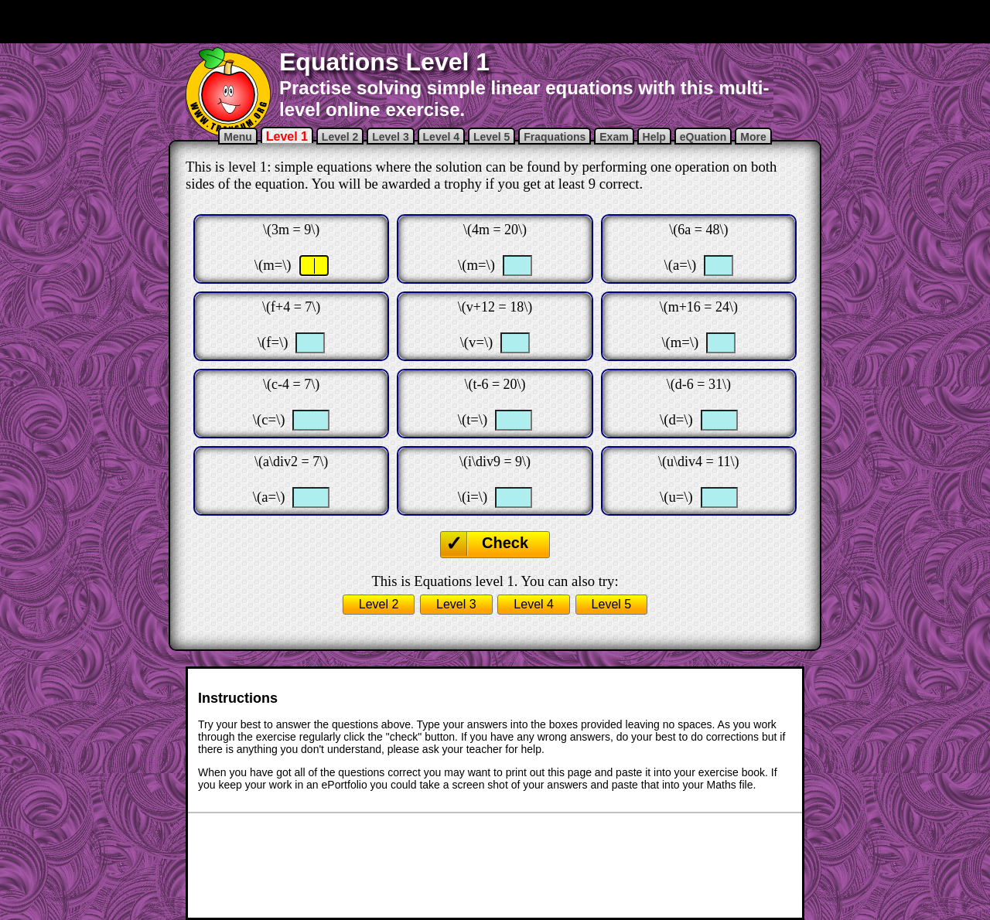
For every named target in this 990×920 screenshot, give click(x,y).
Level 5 (491, 137)
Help (654, 137)
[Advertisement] (495, 21)
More (753, 137)
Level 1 (287, 136)
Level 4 (441, 137)
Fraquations (554, 137)
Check (505, 542)
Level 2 (340, 137)
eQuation (703, 137)
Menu (238, 137)
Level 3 (390, 137)
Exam (613, 137)
